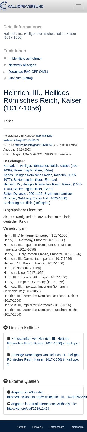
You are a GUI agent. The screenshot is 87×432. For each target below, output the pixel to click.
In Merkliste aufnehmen (22, 58)
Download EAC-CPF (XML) (25, 71)
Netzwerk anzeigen (19, 65)
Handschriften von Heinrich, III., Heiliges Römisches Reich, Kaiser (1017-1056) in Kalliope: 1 (43, 343)
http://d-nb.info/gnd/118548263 (33, 145)
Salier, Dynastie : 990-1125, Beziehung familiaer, (38, 193)
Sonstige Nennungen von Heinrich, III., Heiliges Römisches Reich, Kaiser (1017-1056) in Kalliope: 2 (43, 359)
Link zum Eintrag (18, 78)
